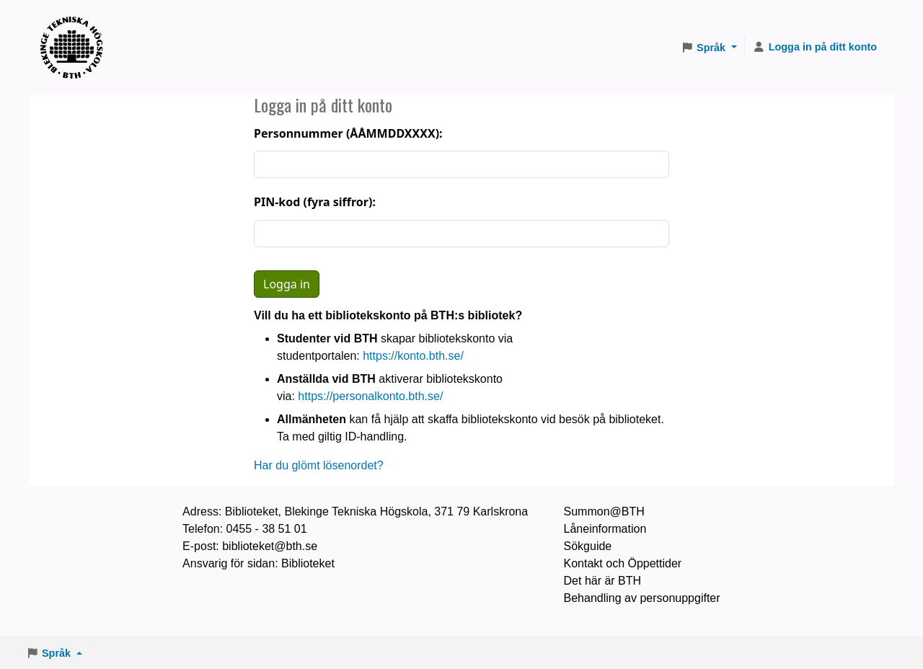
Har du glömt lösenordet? (319, 465)
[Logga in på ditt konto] (815, 47)
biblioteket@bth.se (269, 546)
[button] (709, 47)
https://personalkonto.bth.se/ (370, 396)
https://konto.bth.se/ (413, 356)
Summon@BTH (604, 511)
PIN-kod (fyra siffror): (315, 202)
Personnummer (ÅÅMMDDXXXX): (348, 133)
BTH (76, 29)
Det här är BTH (603, 581)
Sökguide (588, 546)
